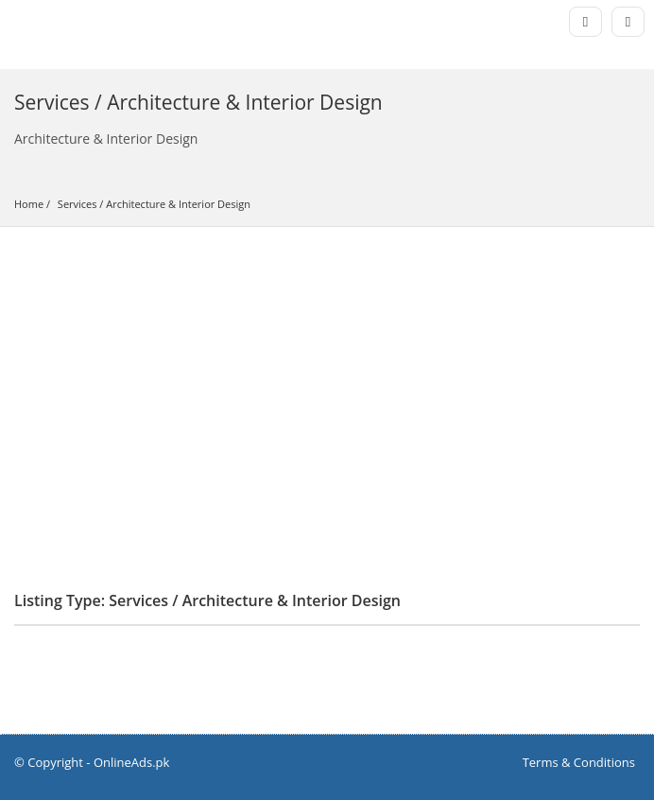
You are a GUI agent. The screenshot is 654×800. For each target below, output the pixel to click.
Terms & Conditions (579, 762)
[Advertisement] (327, 368)
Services (77, 204)
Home (28, 204)
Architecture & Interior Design (178, 204)
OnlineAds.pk (132, 762)
